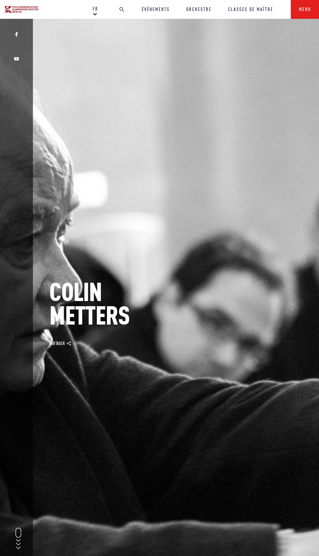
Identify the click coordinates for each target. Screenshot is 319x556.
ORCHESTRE (199, 9)
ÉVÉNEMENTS (156, 9)
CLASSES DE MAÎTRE (250, 9)
